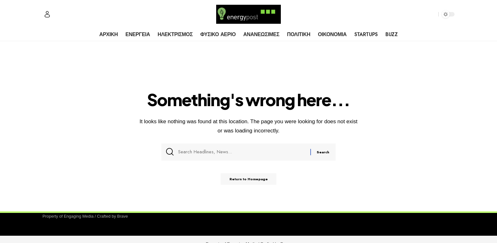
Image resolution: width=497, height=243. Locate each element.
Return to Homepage (248, 181)
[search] (432, 14)
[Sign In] (47, 14)
